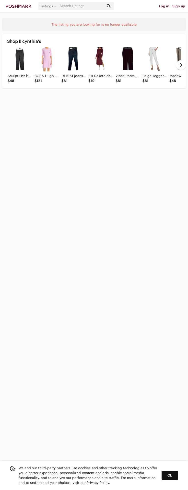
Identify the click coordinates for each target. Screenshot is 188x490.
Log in (164, 6)
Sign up (178, 6)
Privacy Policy (98, 482)
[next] (181, 65)
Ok (169, 475)
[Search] (81, 6)
